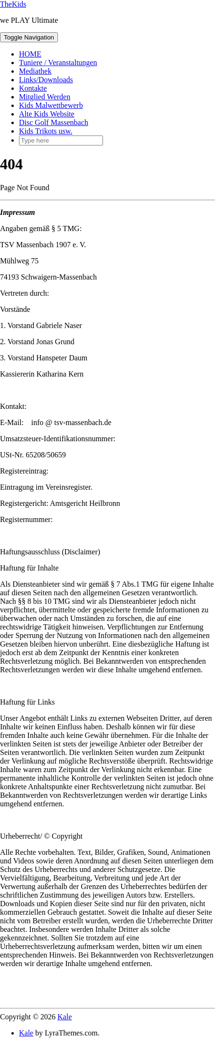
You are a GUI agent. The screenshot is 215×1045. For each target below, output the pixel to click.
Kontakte (33, 88)
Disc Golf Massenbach (53, 122)
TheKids (13, 4)
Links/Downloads (46, 80)
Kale (64, 1017)
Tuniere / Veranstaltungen (58, 62)
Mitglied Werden (44, 97)
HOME (30, 54)
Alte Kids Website (47, 114)
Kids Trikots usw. (45, 131)
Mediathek (35, 71)
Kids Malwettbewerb (51, 105)
